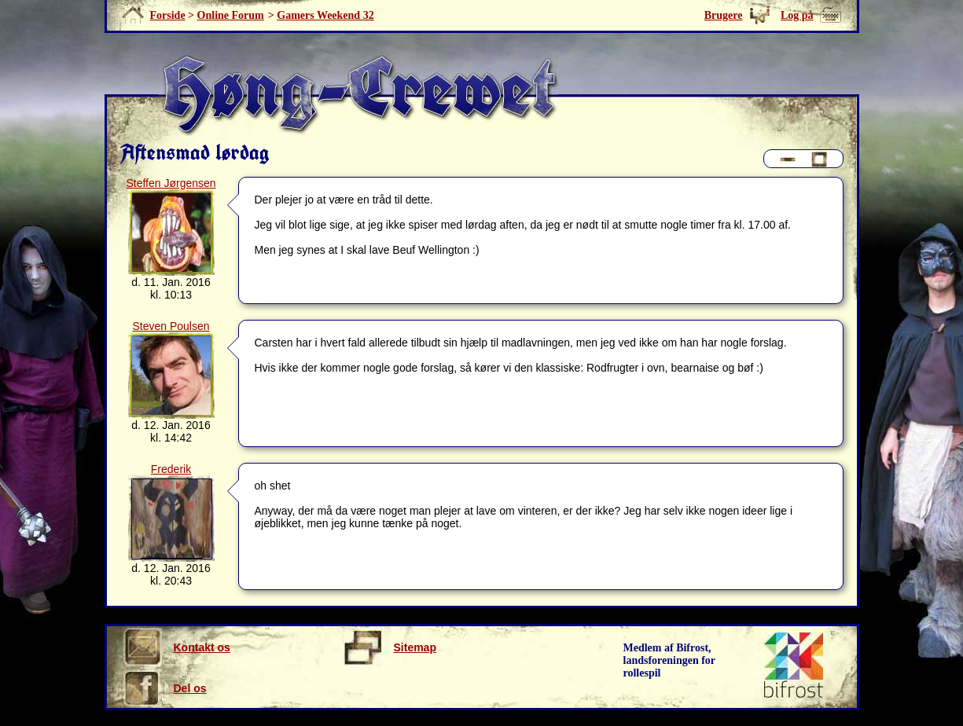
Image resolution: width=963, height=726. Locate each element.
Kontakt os (176, 647)
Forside (168, 15)
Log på (797, 15)
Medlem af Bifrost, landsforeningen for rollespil (669, 660)
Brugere (723, 15)
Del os (165, 688)
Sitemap (389, 647)
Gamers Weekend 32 (325, 15)
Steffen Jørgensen (170, 183)
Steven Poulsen (170, 326)
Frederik (171, 469)
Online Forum (230, 15)
